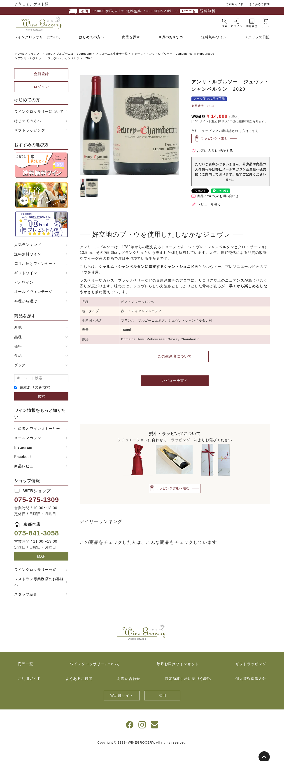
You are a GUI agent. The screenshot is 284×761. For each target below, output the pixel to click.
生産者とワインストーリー (37, 440)
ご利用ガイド (235, 4)
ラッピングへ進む (214, 149)
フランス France (40, 65)
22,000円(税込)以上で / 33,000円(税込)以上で (142, 11)
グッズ (20, 376)
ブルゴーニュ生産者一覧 (111, 65)
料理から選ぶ (25, 312)
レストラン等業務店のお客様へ (39, 593)
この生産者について (175, 368)
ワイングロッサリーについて (37, 48)
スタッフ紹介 (25, 606)
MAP (41, 568)
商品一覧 (25, 675)
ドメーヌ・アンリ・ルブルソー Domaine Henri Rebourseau (173, 65)
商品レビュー (25, 477)
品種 (18, 348)
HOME (19, 65)
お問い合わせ (128, 690)
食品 (18, 367)
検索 (41, 408)
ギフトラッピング (29, 142)
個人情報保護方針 (250, 690)
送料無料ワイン (214, 48)
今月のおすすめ (171, 48)
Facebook (23, 468)
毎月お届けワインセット (35, 275)
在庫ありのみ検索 (34, 399)
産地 (18, 339)
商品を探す (131, 48)
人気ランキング (27, 256)
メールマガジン (27, 449)
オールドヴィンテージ (33, 303)
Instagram (23, 459)
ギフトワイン (25, 284)
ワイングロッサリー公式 (35, 581)
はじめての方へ (91, 48)
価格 (18, 358)
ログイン (41, 98)
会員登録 (41, 85)
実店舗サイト (121, 707)
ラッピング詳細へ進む (173, 499)
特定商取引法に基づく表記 (188, 690)
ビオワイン (23, 294)
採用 (162, 707)
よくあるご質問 (259, 4)
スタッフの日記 (257, 48)
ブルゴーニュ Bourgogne (74, 65)
